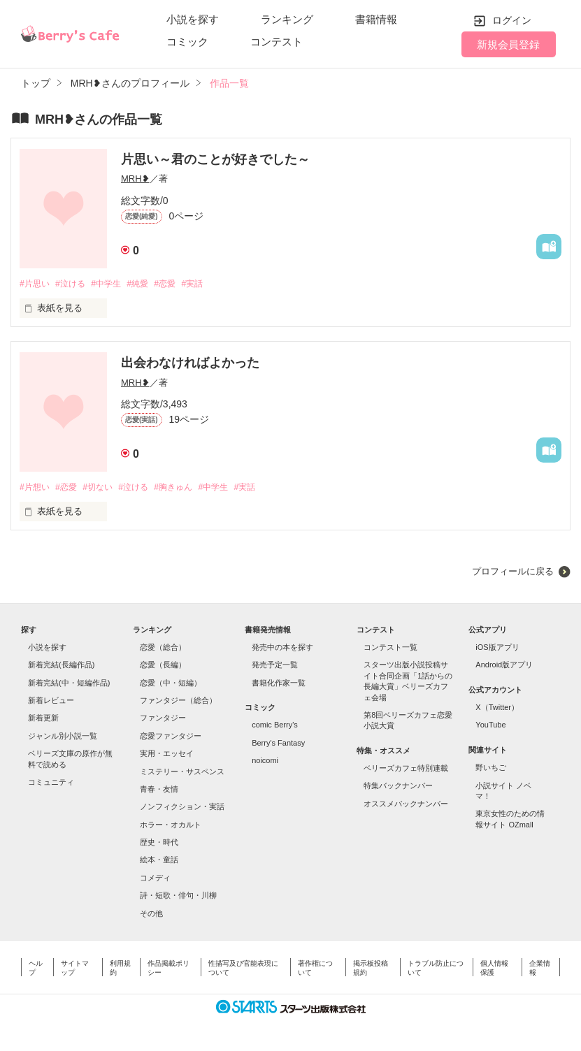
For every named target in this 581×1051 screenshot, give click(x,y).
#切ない (105, 488)
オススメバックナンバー (406, 805)
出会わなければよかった (190, 363)
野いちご (490, 768)
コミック (187, 42)
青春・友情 (159, 790)
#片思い (36, 284)
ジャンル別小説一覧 (62, 737)
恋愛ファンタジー (170, 737)
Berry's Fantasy (278, 744)
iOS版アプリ (497, 648)
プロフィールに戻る (513, 573)
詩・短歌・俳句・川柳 (178, 896)
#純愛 (149, 284)
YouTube (490, 727)
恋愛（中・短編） (170, 684)
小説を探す (192, 19)
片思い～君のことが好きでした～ (215, 159)
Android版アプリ (504, 666)
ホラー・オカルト (170, 826)
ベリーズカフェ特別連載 (406, 769)
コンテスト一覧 (390, 648)
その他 (151, 915)
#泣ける (75, 284)
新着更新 (43, 720)
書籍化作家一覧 (279, 684)
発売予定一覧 (275, 666)
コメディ (155, 879)
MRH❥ (135, 178)
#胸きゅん (188, 488)
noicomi (265, 762)
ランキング (287, 19)
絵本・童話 (159, 861)
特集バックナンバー (398, 787)
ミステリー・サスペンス (182, 773)
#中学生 (114, 284)
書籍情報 (376, 19)
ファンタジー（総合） (178, 701)
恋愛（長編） (163, 666)
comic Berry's (275, 727)
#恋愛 (179, 284)
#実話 (209, 284)
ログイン (511, 20)
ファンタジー (163, 720)
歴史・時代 (159, 843)
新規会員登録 (508, 44)
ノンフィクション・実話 (182, 808)
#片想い (36, 488)
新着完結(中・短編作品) (69, 684)
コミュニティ (51, 783)
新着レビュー (51, 701)
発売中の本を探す (282, 648)
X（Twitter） (497, 708)
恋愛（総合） (163, 648)
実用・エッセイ (167, 755)
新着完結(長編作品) (61, 666)
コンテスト (276, 42)
